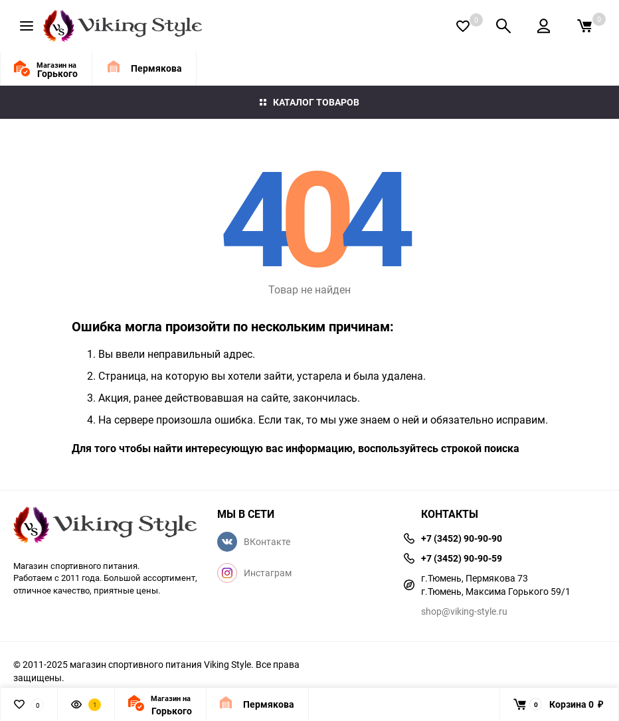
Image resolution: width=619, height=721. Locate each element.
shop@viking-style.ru (464, 611)
